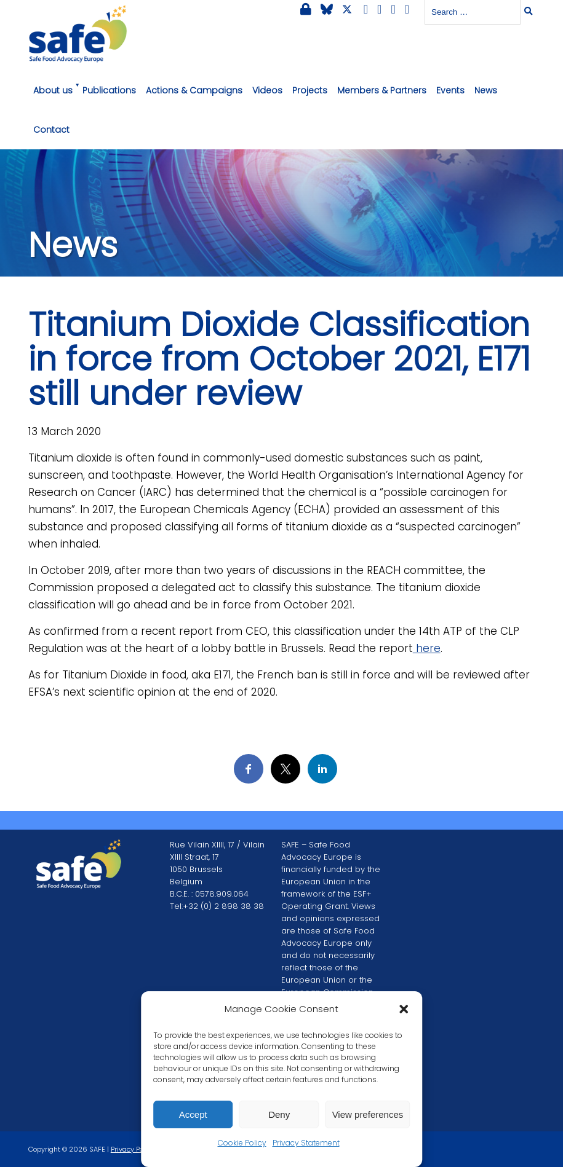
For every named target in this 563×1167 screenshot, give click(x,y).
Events (450, 90)
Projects (309, 90)
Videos (267, 90)
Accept (193, 1114)
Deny (279, 1114)
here (427, 648)
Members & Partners (381, 90)
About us (53, 90)
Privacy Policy (132, 1149)
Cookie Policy (242, 1143)
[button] (403, 1009)
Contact (51, 130)
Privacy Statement (306, 1143)
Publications (109, 90)
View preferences (368, 1114)
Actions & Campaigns (194, 90)
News (485, 90)
